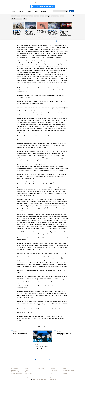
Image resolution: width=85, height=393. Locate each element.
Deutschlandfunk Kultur (41, 2)
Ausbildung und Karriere (68, 370)
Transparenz (65, 371)
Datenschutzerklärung (38, 377)
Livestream (27, 367)
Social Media (41, 368)
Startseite (13, 15)
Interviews (18, 15)
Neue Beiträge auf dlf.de (16, 373)
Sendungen (21, 11)
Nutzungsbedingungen (50, 377)
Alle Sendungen (14, 368)
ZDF (37, 379)
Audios (26, 368)
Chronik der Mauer (51, 379)
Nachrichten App (29, 373)
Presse (64, 368)
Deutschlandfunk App (30, 371)
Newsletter (52, 368)
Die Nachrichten (15, 370)
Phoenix (41, 379)
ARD (34, 379)
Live (71, 11)
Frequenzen (27, 375)
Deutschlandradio (31, 2)
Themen (13, 11)
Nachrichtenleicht (15, 371)
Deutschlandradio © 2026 (42, 384)
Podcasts (36, 11)
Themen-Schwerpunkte (16, 375)
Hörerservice (41, 367)
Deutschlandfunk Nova (53, 2)
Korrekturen (65, 373)
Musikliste (52, 371)
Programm (29, 11)
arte (45, 379)
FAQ (51, 367)
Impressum (58, 377)
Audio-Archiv (44, 11)
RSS (51, 373)
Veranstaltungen (54, 370)
